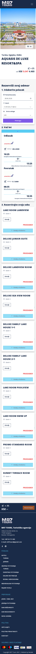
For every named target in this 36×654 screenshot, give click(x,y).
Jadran (5, 562)
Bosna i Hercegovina (10, 579)
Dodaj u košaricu (18, 259)
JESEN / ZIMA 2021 (8, 599)
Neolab (30, 652)
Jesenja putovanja (8, 603)
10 (29, 46)
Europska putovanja (11, 572)
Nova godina (6, 616)
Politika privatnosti (9, 631)
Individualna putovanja (11, 583)
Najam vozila (7, 588)
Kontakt (5, 636)
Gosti (6, 103)
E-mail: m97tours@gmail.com (12, 542)
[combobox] (18, 115)
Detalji (7, 248)
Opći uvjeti (6, 627)
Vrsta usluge (9, 111)
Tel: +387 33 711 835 (8, 539)
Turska (5, 558)
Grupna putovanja (9, 566)
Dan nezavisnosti (8, 612)
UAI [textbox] (5, 115)
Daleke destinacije (10, 576)
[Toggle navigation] (31, 4)
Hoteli (4, 555)
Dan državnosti (8, 607)
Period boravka (9, 95)
